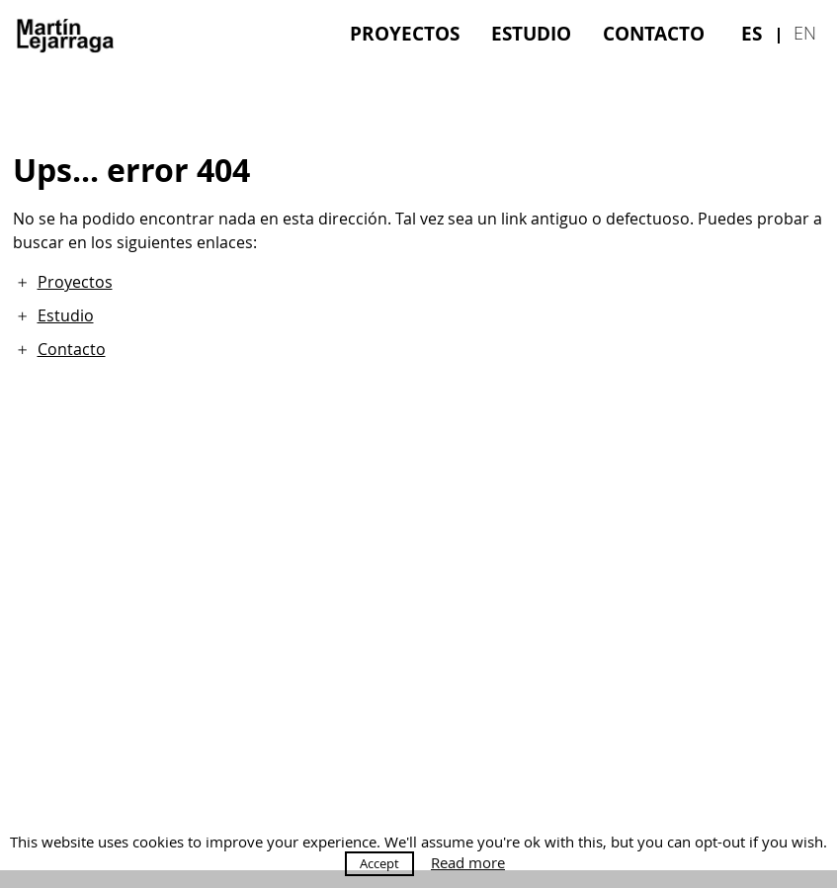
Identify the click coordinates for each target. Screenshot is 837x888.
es (751, 33)
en (805, 32)
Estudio (531, 33)
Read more (468, 862)
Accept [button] (379, 863)
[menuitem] (404, 33)
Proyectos (405, 33)
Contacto (654, 33)
